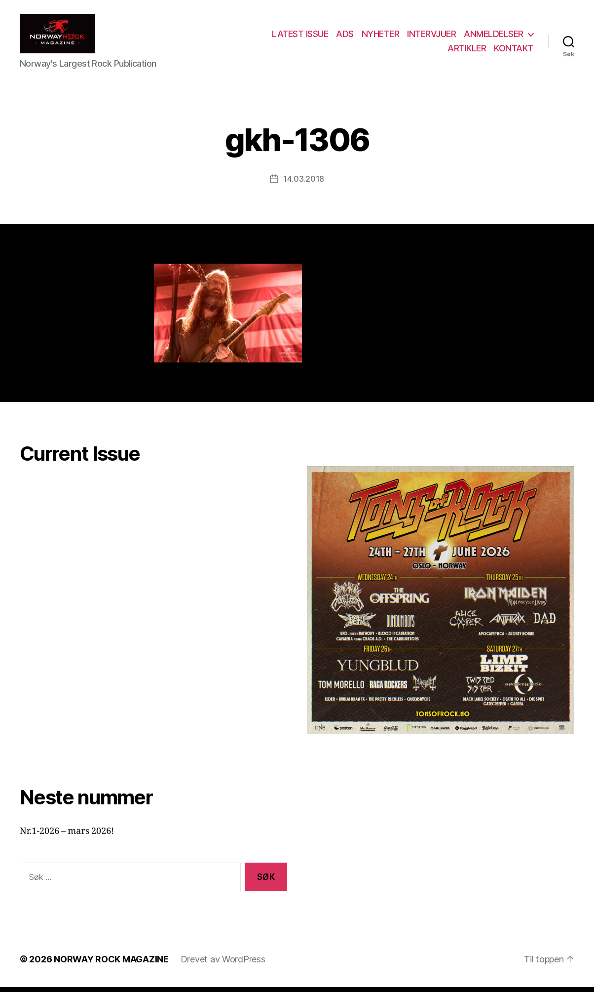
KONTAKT (513, 50)
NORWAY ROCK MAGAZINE (111, 964)
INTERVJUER (431, 36)
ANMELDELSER (493, 36)
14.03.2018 (303, 184)
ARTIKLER (466, 50)
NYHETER (381, 36)
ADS (345, 36)
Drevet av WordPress (223, 964)
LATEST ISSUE (300, 36)
